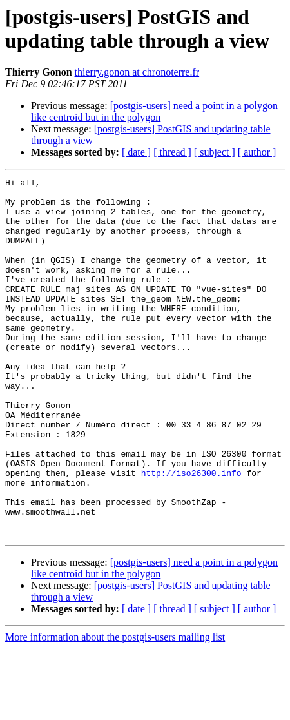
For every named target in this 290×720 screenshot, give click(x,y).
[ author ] (257, 152)
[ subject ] (214, 152)
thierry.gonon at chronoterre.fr (137, 72)
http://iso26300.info (191, 533)
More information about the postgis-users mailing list (115, 708)
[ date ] (136, 152)
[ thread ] (172, 152)
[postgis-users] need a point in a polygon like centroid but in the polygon (154, 111)
